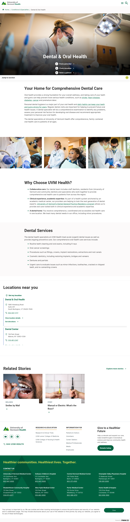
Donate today (105, 461)
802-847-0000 (8, 494)
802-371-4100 (72, 494)
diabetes (28, 113)
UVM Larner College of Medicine (47, 449)
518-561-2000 (104, 494)
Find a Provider (44, 11)
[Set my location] (13, 308)
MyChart (123, 2)
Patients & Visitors (95, 11)
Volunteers (70, 449)
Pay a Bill (43, 2)
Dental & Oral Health (16, 315)
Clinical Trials (54, 2)
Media (68, 459)
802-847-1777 (38, 320)
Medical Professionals (74, 455)
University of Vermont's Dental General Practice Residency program (66, 216)
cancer (36, 113)
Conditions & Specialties (63, 11)
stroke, (85, 110)
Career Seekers (71, 452)
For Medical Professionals (72, 2)
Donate (87, 2)
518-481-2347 (38, 348)
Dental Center (13, 342)
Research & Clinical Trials (44, 445)
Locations (80, 11)
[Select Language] (107, 2)
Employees (70, 462)
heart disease (94, 110)
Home (7, 21)
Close (114, 510)
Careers (95, 2)
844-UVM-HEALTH (15, 457)
